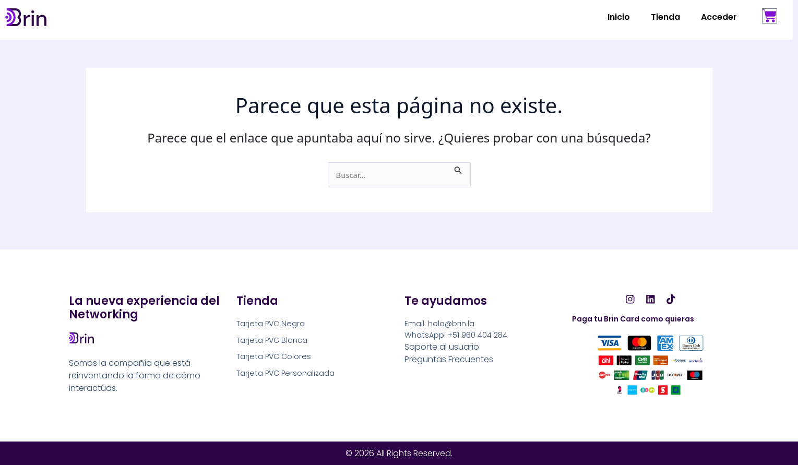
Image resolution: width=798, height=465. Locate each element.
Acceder (719, 17)
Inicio (619, 17)
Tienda (665, 17)
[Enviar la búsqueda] (463, 168)
